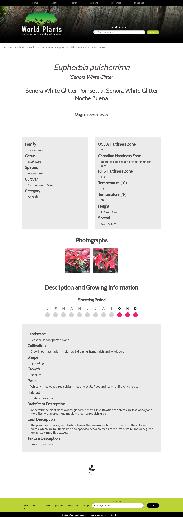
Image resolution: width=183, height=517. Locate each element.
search (74, 3)
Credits (114, 515)
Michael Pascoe (77, 515)
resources (73, 506)
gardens (94, 3)
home (35, 3)
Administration (98, 515)
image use (139, 3)
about (54, 3)
